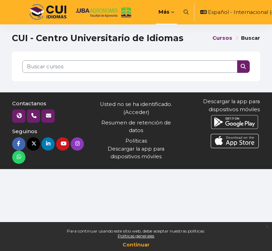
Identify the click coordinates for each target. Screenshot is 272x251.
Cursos (222, 38)
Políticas (136, 141)
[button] (186, 12)
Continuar (136, 245)
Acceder (136, 112)
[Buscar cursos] (130, 66)
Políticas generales (136, 235)
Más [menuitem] (164, 12)
